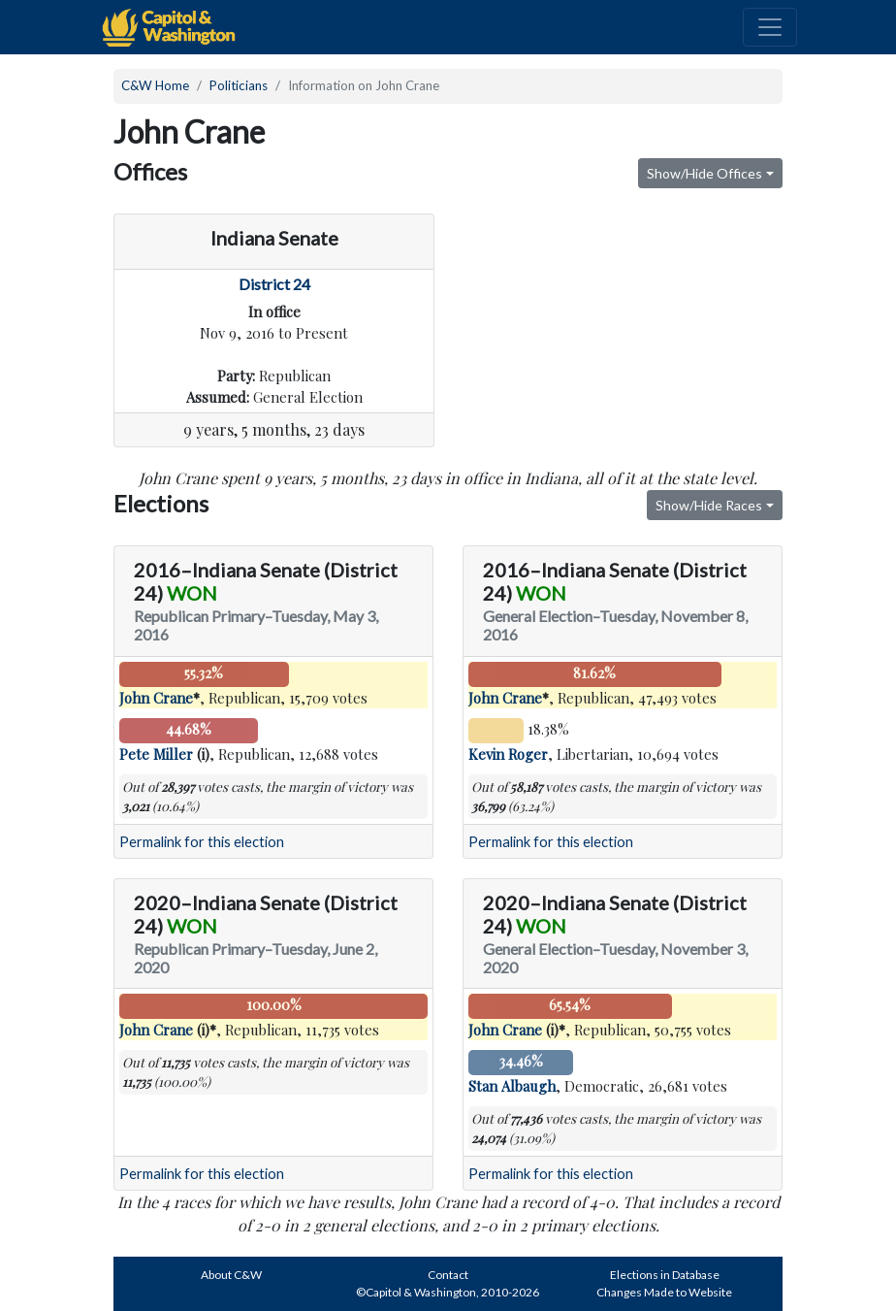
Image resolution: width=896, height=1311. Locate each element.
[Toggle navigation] (770, 27)
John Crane (156, 697)
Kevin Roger (508, 754)
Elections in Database (665, 1274)
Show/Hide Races (709, 505)
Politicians (238, 85)
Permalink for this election (201, 842)
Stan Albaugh (512, 1086)
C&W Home (155, 85)
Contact (448, 1274)
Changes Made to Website (664, 1292)
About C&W (231, 1274)
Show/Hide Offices (704, 173)
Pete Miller (156, 754)
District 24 (274, 284)
